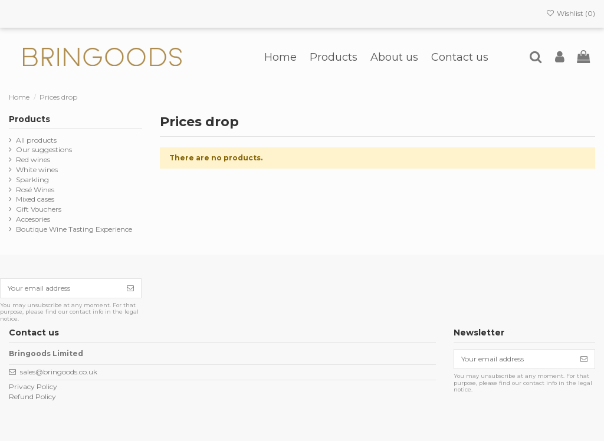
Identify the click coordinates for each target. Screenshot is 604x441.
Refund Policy (32, 396)
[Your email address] (60, 288)
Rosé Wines (35, 189)
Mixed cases (35, 199)
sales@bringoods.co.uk (58, 371)
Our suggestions (44, 149)
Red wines (33, 159)
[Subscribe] (130, 288)
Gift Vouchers (38, 209)
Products (29, 119)
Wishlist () (570, 13)
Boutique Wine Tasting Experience (74, 229)
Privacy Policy (33, 386)
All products (36, 140)
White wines (37, 169)
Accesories (33, 219)
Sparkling (32, 179)
